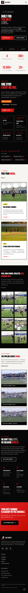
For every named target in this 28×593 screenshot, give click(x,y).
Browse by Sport (7, 110)
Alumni (3, 561)
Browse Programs (20, 38)
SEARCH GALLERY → (5, 366)
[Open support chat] (24, 589)
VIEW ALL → (3, 177)
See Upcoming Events (10, 523)
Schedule (3, 559)
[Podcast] (10, 548)
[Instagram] (6, 548)
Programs (3, 557)
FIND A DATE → (4, 287)
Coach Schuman (5, 563)
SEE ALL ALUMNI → (4, 153)
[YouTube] (2, 548)
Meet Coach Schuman (8, 459)
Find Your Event (7, 38)
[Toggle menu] (26, 2)
